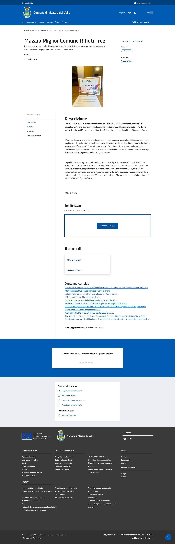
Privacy (42, 534)
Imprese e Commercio (63, 463)
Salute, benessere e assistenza (100, 469)
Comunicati (44, 30)
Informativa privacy (95, 494)
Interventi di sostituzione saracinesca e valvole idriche (87, 290)
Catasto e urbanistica (63, 466)
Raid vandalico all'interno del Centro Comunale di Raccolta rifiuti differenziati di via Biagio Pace (105, 316)
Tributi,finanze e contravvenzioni (100, 463)
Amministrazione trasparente (99, 488)
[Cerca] (150, 12)
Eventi (123, 476)
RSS (23, 534)
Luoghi (124, 473)
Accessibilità (32, 534)
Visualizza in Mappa (107, 225)
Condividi (126, 41)
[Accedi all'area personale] (142, 3)
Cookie (50, 534)
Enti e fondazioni (28, 466)
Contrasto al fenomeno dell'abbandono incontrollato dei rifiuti (91, 300)
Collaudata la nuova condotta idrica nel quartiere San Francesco (92, 293)
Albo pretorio (93, 491)
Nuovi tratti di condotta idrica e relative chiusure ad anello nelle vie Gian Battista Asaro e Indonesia (106, 287)
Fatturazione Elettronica (32, 538)
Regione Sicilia (27, 3)
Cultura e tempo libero (63, 460)
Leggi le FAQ (60, 494)
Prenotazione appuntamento (66, 488)
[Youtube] (125, 12)
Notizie (124, 456)
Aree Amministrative (30, 460)
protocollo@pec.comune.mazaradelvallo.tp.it (39, 507)
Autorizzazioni (93, 472)
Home (26, 30)
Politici (24, 469)
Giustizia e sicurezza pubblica (99, 459)
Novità (34, 30)
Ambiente (91, 466)
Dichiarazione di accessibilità (99, 500)
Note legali (92, 497)
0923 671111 (40, 510)
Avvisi (123, 463)
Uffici (24, 463)
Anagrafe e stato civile (63, 456)
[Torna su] (168, 537)
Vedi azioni (138, 41)
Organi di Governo (29, 456)
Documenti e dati (28, 475)
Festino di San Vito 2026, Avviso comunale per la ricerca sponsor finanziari (96, 303)
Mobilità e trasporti (62, 469)
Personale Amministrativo (32, 472)
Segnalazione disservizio (64, 491)
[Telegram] (131, 12)
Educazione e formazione (97, 456)
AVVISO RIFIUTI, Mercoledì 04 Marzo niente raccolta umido (89, 312)
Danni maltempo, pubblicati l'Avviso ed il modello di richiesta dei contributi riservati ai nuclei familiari (107, 319)
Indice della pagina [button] (33, 115)
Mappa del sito (61, 534)
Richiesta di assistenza (64, 497)
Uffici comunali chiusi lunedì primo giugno (82, 297)
